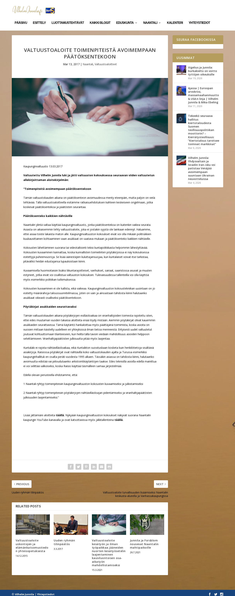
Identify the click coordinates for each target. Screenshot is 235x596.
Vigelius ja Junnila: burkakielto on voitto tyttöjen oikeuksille (202, 68)
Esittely (39, 17)
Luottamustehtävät (68, 17)
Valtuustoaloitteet (106, 61)
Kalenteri (175, 17)
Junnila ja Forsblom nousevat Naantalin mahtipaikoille (144, 541)
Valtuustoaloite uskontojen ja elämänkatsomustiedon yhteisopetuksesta (32, 543)
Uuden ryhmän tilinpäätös (64, 539)
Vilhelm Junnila (24, 591)
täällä (60, 412)
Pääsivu (21, 17)
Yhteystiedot (199, 17)
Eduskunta (125, 17)
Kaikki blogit (100, 17)
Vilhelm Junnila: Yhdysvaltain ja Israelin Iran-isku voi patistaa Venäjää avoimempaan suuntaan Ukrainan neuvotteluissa (201, 165)
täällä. (119, 417)
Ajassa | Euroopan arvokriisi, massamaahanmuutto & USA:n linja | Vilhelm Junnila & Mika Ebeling (203, 92)
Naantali (150, 17)
